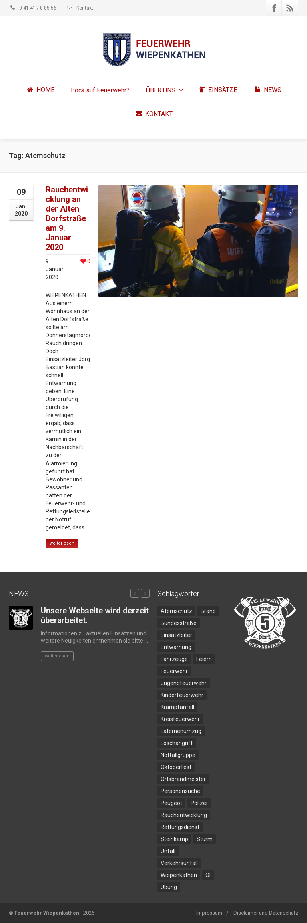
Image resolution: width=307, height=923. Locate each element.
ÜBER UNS (164, 90)
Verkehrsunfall (179, 863)
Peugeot (171, 803)
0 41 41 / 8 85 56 (32, 8)
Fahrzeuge (174, 659)
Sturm (205, 839)
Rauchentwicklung (184, 815)
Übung (169, 887)
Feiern (204, 659)
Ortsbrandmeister (183, 779)
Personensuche (180, 791)
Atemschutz (176, 611)
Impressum (209, 913)
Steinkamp (174, 839)
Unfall (168, 851)
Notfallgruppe (178, 755)
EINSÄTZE (217, 90)
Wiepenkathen (179, 875)
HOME (40, 90)
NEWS (267, 90)
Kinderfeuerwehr (182, 695)
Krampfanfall (177, 707)
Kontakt (79, 8)
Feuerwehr (174, 671)
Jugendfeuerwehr (184, 683)
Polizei (199, 803)
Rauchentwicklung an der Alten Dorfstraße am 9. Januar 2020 (67, 218)
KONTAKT (154, 114)
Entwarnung (176, 647)
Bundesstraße (179, 623)
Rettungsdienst (180, 827)
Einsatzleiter (176, 635)
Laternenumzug (181, 731)
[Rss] (290, 8)
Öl (208, 875)
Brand (208, 611)
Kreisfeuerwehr (180, 719)
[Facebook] (274, 8)
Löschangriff (177, 743)
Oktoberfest (176, 767)
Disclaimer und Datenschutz (265, 913)
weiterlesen (62, 543)
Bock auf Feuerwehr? (100, 90)
